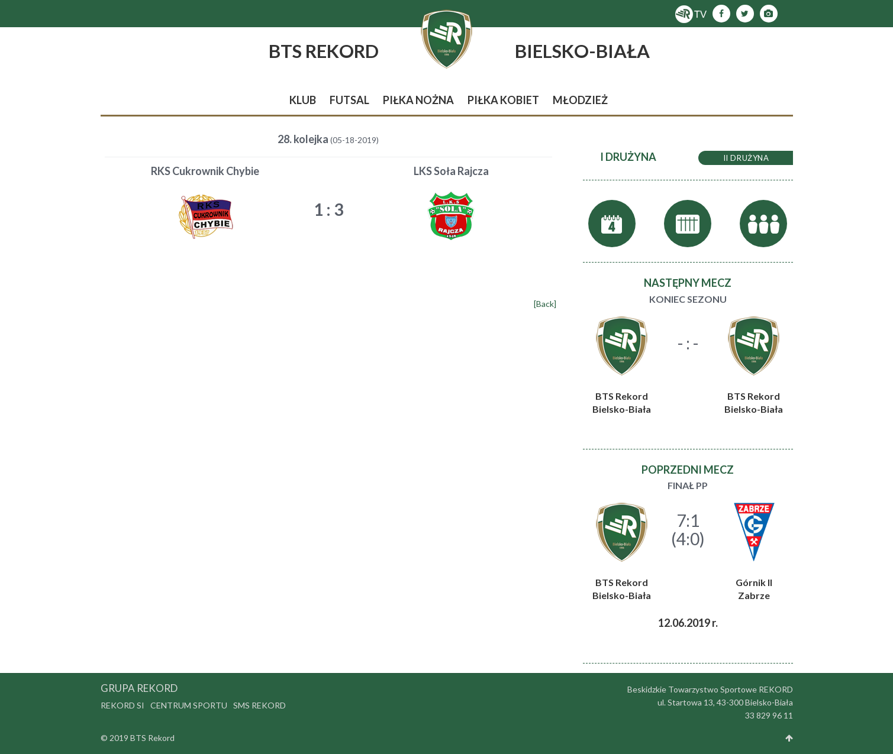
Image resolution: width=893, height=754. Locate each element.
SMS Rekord (259, 705)
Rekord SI (122, 705)
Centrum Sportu (188, 705)
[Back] (545, 304)
